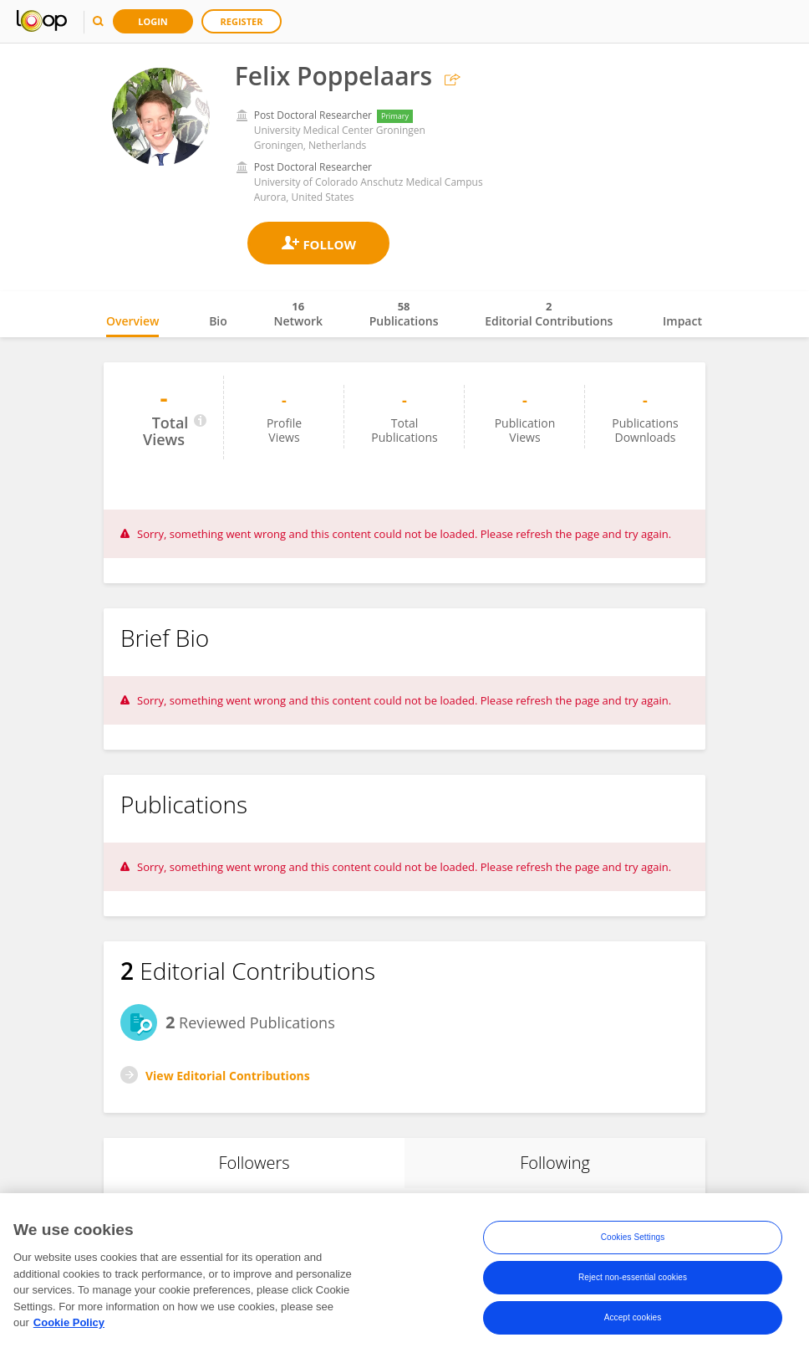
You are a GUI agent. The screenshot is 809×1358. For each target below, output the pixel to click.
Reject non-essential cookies (632, 1277)
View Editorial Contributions (227, 1076)
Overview (132, 321)
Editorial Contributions (549, 314)
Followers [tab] (253, 1162)
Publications (404, 314)
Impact (682, 321)
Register (242, 21)
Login (153, 21)
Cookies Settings (633, 1237)
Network (298, 314)
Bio (218, 321)
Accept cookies (633, 1317)
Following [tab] (555, 1162)
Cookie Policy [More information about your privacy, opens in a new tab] (68, 1323)
